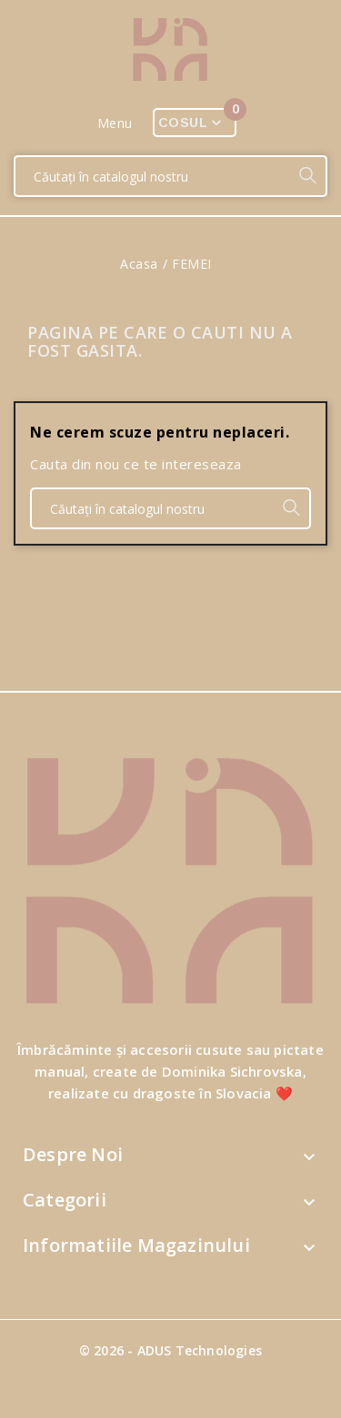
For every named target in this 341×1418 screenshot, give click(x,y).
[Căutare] (152, 176)
